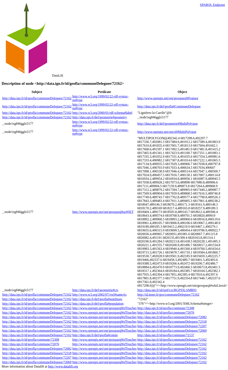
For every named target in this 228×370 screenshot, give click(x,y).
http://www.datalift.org (63, 366)
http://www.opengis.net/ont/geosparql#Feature (167, 98)
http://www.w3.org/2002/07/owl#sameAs (99, 294)
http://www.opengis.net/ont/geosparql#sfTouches (104, 308)
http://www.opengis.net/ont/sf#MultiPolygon (166, 132)
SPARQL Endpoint (212, 5)
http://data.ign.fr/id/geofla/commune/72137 (165, 335)
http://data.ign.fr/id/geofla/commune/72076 (165, 312)
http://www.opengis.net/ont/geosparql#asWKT (102, 212)
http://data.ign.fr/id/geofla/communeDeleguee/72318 (172, 321)
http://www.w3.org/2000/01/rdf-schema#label (102, 112)
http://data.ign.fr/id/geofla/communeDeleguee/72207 (172, 326)
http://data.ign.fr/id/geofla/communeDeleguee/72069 (172, 330)
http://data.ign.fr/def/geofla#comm (95, 335)
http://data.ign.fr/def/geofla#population (98, 303)
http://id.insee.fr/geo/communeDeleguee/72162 (168, 294)
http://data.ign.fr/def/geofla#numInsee (97, 299)
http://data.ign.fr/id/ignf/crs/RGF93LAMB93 (166, 290)
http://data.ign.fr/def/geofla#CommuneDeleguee (169, 106)
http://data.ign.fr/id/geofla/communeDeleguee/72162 (37, 98)
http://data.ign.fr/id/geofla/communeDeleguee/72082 (172, 317)
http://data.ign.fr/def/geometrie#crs (95, 290)
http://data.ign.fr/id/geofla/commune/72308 (165, 308)
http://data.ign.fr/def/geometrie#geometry (99, 117)
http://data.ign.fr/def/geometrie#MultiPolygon (167, 123)
